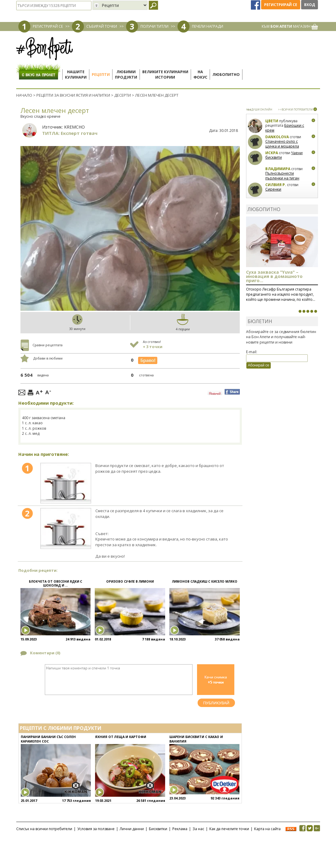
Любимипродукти (126, 74)
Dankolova (277, 136)
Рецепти (101, 74)
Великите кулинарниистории (165, 74)
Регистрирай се (280, 4)
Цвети (272, 120)
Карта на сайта (267, 828)
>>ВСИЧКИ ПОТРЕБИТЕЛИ (295, 109)
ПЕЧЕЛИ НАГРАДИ (207, 26)
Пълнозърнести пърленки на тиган (282, 176)
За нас (198, 828)
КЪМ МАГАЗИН (290, 26)
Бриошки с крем (284, 128)
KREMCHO (74, 127)
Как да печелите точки (229, 828)
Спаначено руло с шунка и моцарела (282, 144)
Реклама (179, 828)
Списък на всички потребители (44, 828)
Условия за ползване (96, 828)
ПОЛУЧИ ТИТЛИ (154, 26)
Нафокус (200, 74)
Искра (271, 152)
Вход (309, 4)
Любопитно (226, 74)
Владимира (277, 168)
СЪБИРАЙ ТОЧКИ (101, 26)
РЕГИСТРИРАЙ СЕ (48, 26)
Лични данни (132, 828)
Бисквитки (158, 828)
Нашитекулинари (76, 74)
